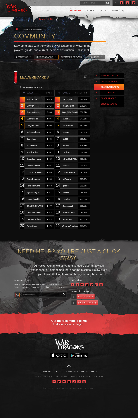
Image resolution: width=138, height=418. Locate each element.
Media (90, 11)
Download (118, 11)
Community (75, 11)
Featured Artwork (74, 57)
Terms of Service (80, 376)
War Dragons (16, 8)
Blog (60, 11)
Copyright (61, 376)
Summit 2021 (46, 19)
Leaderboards (39, 29)
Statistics (24, 57)
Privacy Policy (43, 376)
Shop (103, 11)
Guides (96, 57)
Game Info (45, 11)
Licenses (98, 376)
